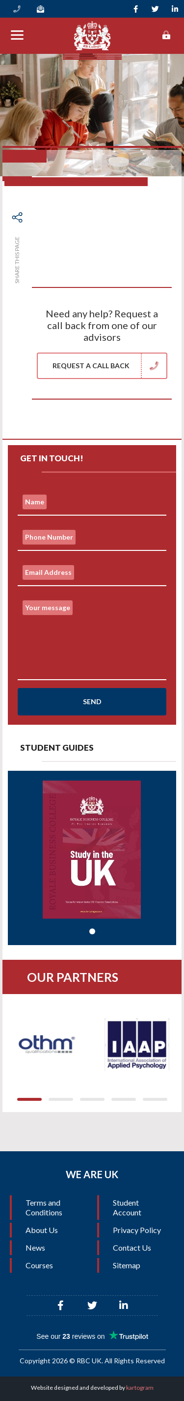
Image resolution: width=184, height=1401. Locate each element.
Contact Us (132, 1247)
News (35, 1247)
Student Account (127, 1207)
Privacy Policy (137, 1230)
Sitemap (126, 1265)
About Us (42, 1230)
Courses (39, 1265)
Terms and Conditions (44, 1207)
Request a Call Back (109, 366)
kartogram (140, 1387)
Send (92, 701)
